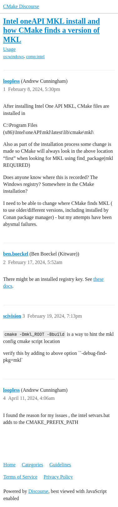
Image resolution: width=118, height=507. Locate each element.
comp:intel (35, 56)
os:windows (13, 56)
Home (9, 464)
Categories (32, 464)
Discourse (38, 491)
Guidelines (60, 464)
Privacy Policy (58, 477)
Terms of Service (20, 477)
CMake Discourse (21, 6)
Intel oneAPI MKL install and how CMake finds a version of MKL (51, 30)
